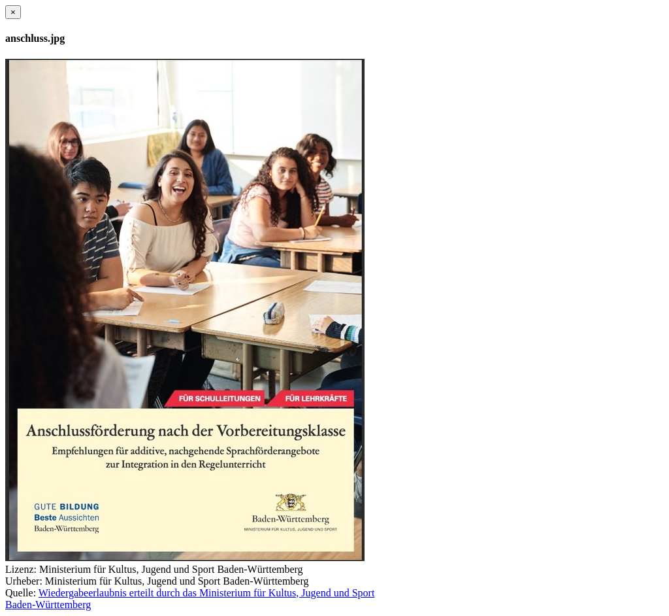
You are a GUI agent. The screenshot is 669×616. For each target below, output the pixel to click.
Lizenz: (21, 569)
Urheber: (23, 581)
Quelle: (20, 592)
